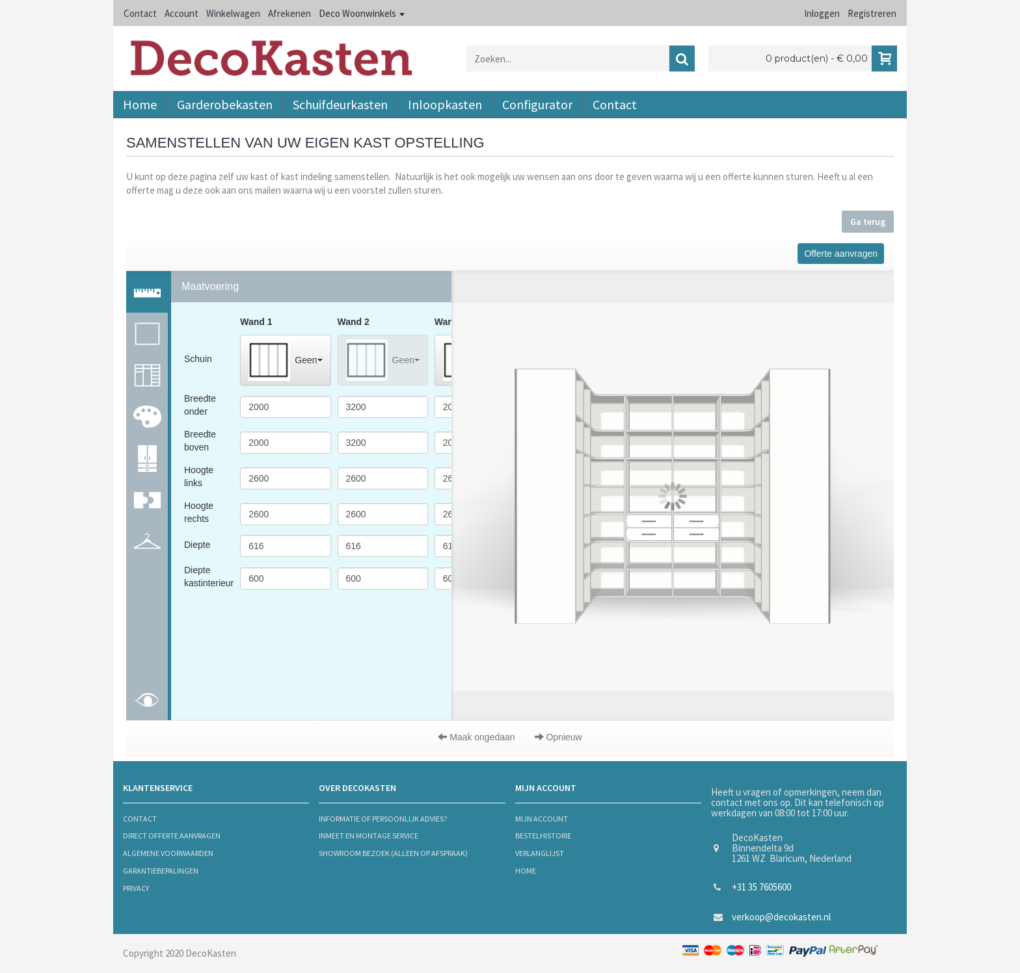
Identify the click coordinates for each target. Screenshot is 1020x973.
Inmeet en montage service (368, 835)
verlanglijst (539, 853)
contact (140, 819)
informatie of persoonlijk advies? (383, 819)
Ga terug (867, 221)
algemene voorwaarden (168, 853)
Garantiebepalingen (160, 871)
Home (525, 871)
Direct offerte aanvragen (172, 835)
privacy (136, 888)
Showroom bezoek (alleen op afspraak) (393, 853)
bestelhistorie (543, 835)
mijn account (541, 819)
